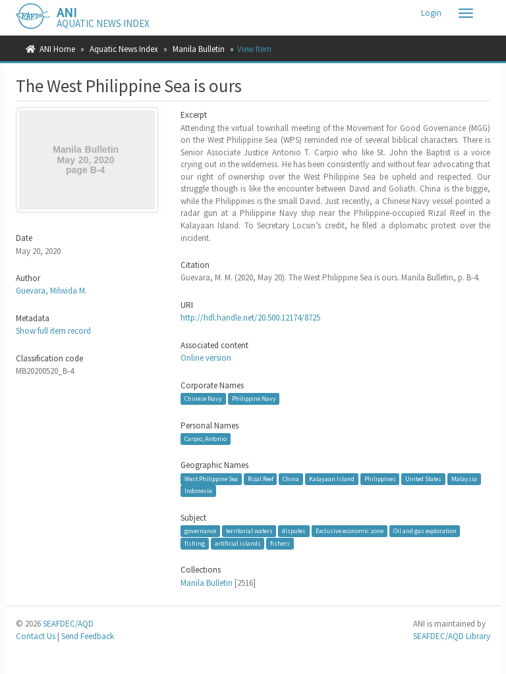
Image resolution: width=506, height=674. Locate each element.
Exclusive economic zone (349, 531)
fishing (194, 543)
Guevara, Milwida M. (51, 290)
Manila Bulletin (199, 49)
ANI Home (57, 49)
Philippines (380, 479)
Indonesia (198, 490)
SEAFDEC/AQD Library (451, 636)
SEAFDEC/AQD (68, 623)
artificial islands (238, 543)
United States (423, 479)
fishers (280, 543)
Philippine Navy (254, 398)
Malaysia (464, 479)
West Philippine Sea (211, 479)
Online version (206, 357)
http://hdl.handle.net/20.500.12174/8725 (250, 317)
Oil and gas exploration (425, 531)
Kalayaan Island (331, 479)
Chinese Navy (203, 398)
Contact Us (35, 636)
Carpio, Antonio (205, 438)
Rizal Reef (260, 479)
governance (200, 531)
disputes (294, 531)
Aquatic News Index (124, 49)
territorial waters (249, 531)
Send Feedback (87, 636)
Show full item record (53, 330)
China (291, 479)
